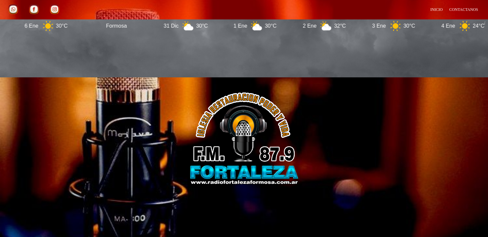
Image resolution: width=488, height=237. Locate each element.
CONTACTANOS (463, 9)
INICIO (436, 9)
